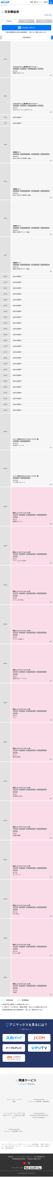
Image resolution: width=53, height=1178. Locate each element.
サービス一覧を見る (27, 1084)
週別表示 (26, 21)
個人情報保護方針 (39, 1156)
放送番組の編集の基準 (34, 1159)
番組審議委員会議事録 (19, 1159)
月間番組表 (47, 15)
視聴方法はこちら (27, 1029)
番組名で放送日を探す (44, 21)
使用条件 (10, 1156)
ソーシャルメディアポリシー (23, 1156)
